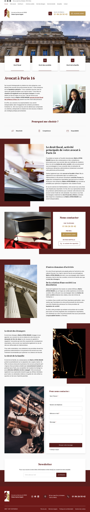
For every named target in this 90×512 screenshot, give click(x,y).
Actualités (59, 4)
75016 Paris (22, 1)
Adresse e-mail (55, 413)
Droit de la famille (51, 4)
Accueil (6, 4)
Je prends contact (77, 13)
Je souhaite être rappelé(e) (69, 244)
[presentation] (61, 439)
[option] (45, 42)
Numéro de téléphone (56, 405)
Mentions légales (53, 509)
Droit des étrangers (40, 4)
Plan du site (44, 509)
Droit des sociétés (30, 4)
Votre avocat (13, 4)
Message (53, 422)
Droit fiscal (20, 4)
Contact (66, 4)
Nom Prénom (54, 396)
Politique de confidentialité (66, 509)
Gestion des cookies (80, 509)
